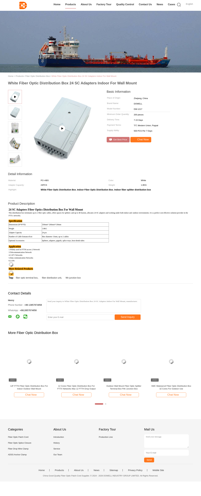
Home (57, 4)
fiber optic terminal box (27, 278)
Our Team (57, 454)
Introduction (58, 437)
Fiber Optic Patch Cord (18, 437)
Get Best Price (118, 139)
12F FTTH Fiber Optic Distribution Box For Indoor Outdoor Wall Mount (29, 387)
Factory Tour (103, 4)
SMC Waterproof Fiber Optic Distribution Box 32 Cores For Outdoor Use (171, 387)
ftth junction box (73, 278)
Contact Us (145, 4)
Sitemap (113, 470)
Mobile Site (158, 470)
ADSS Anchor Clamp (17, 454)
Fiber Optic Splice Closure (19, 443)
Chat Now (141, 139)
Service (56, 449)
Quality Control (125, 4)
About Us (86, 4)
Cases (171, 4)
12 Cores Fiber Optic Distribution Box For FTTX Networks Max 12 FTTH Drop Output (76, 387)
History (56, 443)
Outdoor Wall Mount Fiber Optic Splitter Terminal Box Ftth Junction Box (123, 387)
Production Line (106, 437)
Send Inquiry (128, 317)
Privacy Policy (135, 470)
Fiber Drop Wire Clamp (18, 449)
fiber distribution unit (51, 278)
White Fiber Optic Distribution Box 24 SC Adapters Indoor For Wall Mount (83, 76)
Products (70, 4)
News (160, 4)
